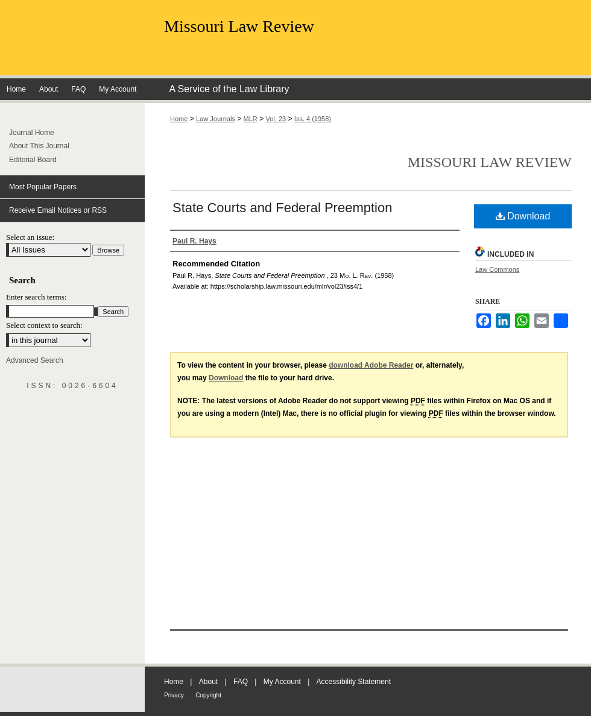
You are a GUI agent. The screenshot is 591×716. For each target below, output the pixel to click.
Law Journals (215, 118)
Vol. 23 (276, 118)
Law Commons (497, 269)
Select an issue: (30, 237)
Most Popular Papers (43, 187)
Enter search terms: (36, 296)
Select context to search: (44, 325)
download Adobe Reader (371, 365)
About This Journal (39, 146)
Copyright (208, 695)
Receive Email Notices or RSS (58, 210)
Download (523, 216)
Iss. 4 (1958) (312, 118)
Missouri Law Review (239, 26)
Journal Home (31, 132)
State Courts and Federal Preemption (282, 207)
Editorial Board (33, 159)
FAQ (240, 681)
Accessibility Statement (354, 681)
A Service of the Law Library (229, 89)
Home (179, 118)
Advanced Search (34, 360)
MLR (251, 118)
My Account (282, 681)
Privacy (174, 695)
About (208, 681)
